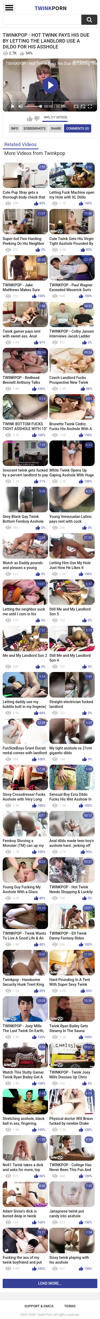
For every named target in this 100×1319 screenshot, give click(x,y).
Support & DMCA (38, 1306)
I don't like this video (36, 118)
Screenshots (34, 128)
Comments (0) (77, 128)
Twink (51, 8)
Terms (70, 1306)
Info (14, 128)
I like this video (30, 118)
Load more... (50, 1283)
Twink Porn (44, 1315)
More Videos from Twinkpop (34, 153)
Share (56, 128)
